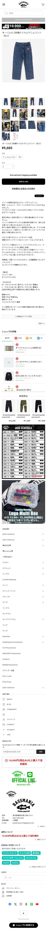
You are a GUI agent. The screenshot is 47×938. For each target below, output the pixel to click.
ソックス (6, 608)
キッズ (5, 631)
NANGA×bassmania (10, 665)
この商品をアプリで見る (23, 316)
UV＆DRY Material (9, 580)
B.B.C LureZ (7, 676)
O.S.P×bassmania (9, 648)
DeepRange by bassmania (12, 642)
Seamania (6, 636)
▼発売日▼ (7, 545)
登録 (40, 752)
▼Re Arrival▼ (8, 551)
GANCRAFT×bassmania (11, 653)
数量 (3, 163)
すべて (7, 338)
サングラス (7, 614)
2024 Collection (9, 688)
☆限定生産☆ (8, 557)
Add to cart (23, 182)
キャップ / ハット (9, 591)
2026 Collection (9, 534)
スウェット (7, 568)
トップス (6, 574)
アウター (6, 563)
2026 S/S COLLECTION (23, 20)
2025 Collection (9, 540)
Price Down (7, 682)
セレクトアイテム (9, 619)
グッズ (5, 602)
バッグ (5, 625)
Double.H (6, 659)
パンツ (5, 585)
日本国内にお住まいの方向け (23, 189)
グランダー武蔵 (8, 670)
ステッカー (7, 597)
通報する (41, 323)
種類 (3, 153)
